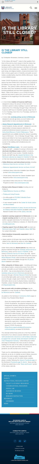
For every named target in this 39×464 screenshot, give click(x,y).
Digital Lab (10, 388)
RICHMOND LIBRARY (10, 0)
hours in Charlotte (23, 251)
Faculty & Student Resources (17, 383)
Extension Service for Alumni (15, 253)
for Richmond (6, 292)
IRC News (9, 393)
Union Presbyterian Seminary (8, 9)
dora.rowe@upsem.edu (15, 172)
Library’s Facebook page (27, 360)
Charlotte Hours (19, 448)
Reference (8, 398)
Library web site (26, 211)
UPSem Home (19, 446)
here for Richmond (12, 243)
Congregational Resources (16, 386)
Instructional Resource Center (16, 381)
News (6, 403)
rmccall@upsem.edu (8, 224)
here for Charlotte (26, 243)
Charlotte (17, 292)
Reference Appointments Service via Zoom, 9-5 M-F (19, 167)
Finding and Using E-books (11, 194)
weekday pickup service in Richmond (13, 273)
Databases (10, 401)
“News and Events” (26, 364)
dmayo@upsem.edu (9, 285)
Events (6, 378)
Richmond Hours (19, 450)
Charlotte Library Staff (25, 229)
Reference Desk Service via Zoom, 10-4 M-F (16, 164)
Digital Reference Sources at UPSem (14, 191)
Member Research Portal (21, 275)
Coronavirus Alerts (25, 296)
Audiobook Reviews (13, 391)
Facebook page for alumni (19, 362)
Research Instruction (14, 396)
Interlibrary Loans (13, 147)
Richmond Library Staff (9, 229)
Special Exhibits (10, 375)
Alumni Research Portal (8, 257)
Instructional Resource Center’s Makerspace (15, 132)
